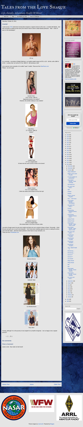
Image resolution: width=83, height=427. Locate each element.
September (70, 281)
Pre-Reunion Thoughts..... (71, 242)
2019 (68, 148)
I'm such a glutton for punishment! (72, 177)
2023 (68, 140)
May (69, 288)
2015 (68, 156)
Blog (13, 16)
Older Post (57, 384)
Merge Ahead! (71, 260)
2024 (68, 138)
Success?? (70, 254)
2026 (68, 134)
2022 (68, 142)
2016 (68, 154)
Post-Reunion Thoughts (71, 235)
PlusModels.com (14, 232)
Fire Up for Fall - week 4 (71, 232)
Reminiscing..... (71, 250)
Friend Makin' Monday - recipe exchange (72, 181)
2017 (68, 152)
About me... (6, 16)
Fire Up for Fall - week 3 (71, 278)
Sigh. (69, 189)
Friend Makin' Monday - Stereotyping (71, 202)
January (70, 296)
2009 (68, 301)
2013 (68, 160)
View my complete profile (70, 79)
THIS (11, 26)
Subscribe (73, 123)
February (70, 294)
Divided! (69, 191)
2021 (68, 144)
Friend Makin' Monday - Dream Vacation (72, 270)
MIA (68, 264)
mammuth (40, 424)
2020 (68, 146)
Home (32, 384)
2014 (68, 158)
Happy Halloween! (72, 171)
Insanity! (69, 208)
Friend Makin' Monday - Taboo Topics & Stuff (72, 224)
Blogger (52, 424)
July (69, 285)
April (69, 290)
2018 (68, 150)
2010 (68, 299)
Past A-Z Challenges (34, 16)
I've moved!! (70, 258)
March (69, 292)
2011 (68, 164)
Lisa (74, 64)
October (70, 170)
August (69, 283)
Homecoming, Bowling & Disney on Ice (72, 211)
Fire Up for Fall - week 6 (71, 187)
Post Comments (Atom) (35, 388)
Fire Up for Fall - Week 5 (71, 206)
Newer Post (5, 384)
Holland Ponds (71, 219)
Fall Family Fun (71, 184)
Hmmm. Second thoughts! (71, 196)
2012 (68, 162)
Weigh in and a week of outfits (72, 174)
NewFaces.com (45, 66)
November (70, 168)
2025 (68, 136)
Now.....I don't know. (72, 198)
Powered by (73, 127)
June (69, 287)
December (70, 166)
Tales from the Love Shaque (33, 7)
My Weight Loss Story (22, 16)
